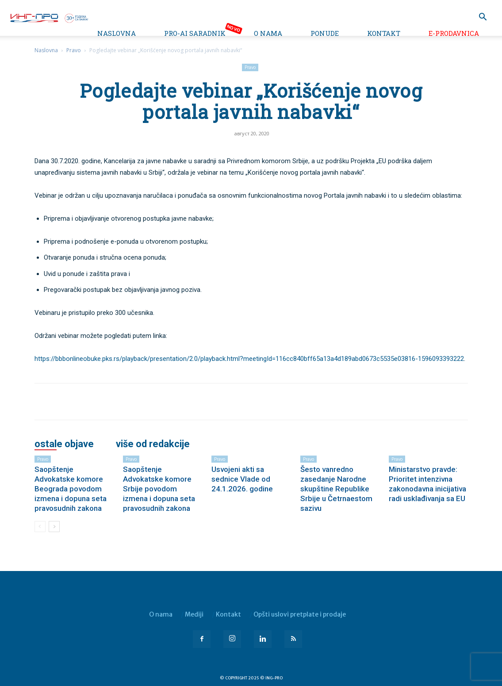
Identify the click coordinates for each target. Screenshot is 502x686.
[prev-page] (40, 526)
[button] (482, 18)
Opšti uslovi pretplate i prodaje (299, 614)
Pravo (73, 50)
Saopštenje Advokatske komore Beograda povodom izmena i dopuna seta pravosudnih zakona (70, 489)
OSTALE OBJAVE (64, 444)
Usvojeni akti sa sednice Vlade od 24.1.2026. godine (242, 479)
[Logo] (48, 17)
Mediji (194, 614)
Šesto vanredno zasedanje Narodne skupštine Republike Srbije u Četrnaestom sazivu (336, 489)
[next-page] (54, 526)
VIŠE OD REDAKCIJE (153, 444)
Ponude (324, 33)
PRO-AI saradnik (195, 33)
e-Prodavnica (454, 33)
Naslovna (116, 33)
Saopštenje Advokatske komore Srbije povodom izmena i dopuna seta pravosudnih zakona (159, 489)
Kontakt (383, 33)
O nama (268, 33)
